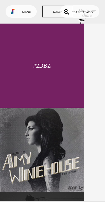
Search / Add (78, 11)
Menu (26, 11)
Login (57, 11)
